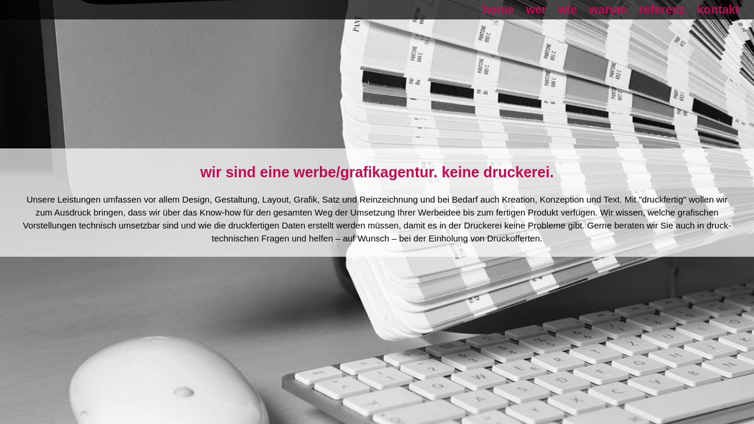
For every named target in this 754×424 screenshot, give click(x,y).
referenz (662, 9)
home (498, 9)
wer (536, 9)
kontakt (718, 9)
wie (567, 9)
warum (608, 9)
